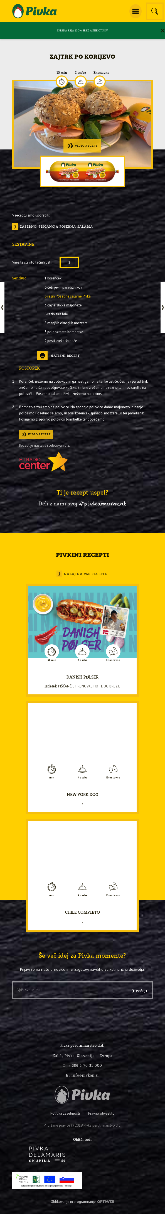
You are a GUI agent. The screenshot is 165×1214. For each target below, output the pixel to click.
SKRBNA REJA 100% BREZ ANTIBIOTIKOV (82, 30)
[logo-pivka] (34, 11)
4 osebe (82, 660)
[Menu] (135, 11)
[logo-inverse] (47, 1154)
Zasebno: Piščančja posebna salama (56, 226)
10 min (61, 72)
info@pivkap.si (82, 1075)
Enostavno (101, 72)
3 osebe (80, 72)
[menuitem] (135, 11)
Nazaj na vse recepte (85, 574)
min (51, 777)
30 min (51, 660)
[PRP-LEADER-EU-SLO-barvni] (47, 1180)
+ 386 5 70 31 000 (82, 1065)
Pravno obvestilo (101, 1113)
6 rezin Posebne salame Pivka (68, 296)
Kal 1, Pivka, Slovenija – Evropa (83, 1055)
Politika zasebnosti (65, 1113)
